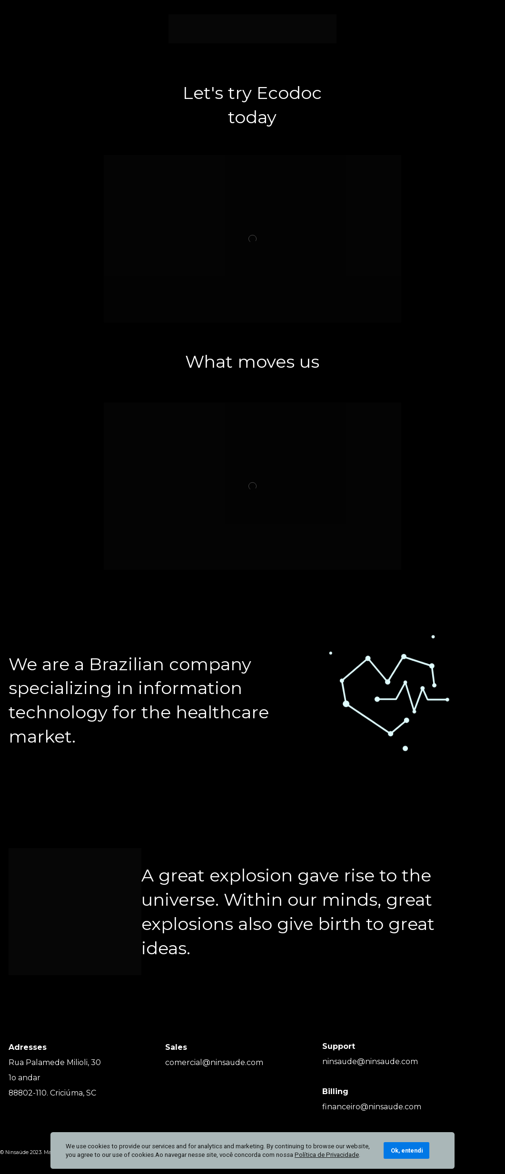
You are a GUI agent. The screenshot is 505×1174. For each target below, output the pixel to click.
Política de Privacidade (327, 1154)
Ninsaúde (17, 1152)
